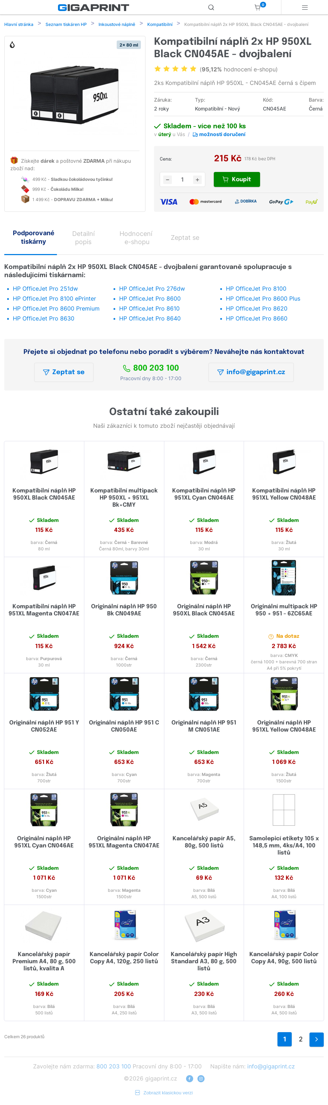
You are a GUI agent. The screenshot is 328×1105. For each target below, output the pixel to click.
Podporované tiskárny (33, 238)
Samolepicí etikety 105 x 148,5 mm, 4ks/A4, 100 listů (284, 846)
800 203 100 (151, 369)
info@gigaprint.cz (251, 373)
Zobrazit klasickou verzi (164, 1093)
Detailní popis (83, 238)
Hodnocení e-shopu (136, 238)
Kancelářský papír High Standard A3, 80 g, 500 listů (204, 962)
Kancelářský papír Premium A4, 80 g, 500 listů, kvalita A (44, 962)
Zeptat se (64, 373)
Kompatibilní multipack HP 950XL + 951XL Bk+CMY (124, 499)
